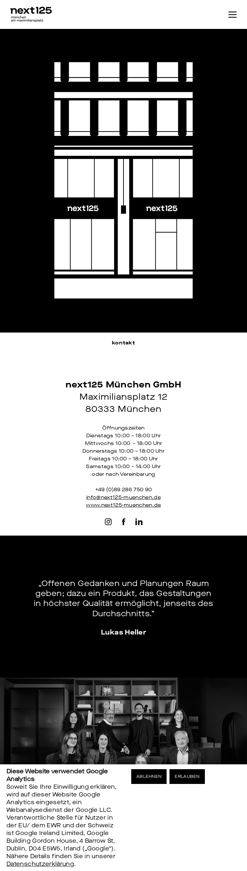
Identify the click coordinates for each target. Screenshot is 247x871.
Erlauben (187, 776)
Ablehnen (148, 776)
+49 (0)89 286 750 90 (123, 489)
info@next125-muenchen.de (123, 497)
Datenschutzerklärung (40, 864)
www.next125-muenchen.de (123, 505)
